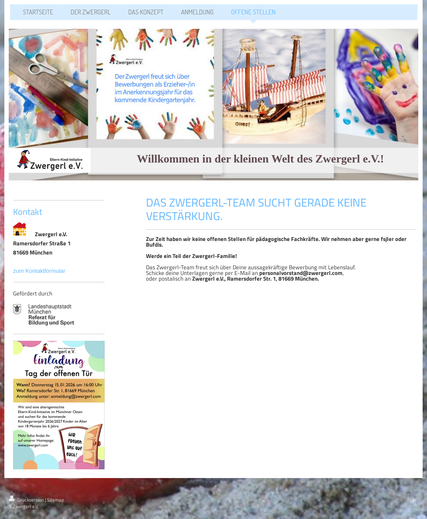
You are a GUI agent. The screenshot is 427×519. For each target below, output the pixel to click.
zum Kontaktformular (40, 271)
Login (412, 498)
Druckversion (27, 499)
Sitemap (55, 499)
